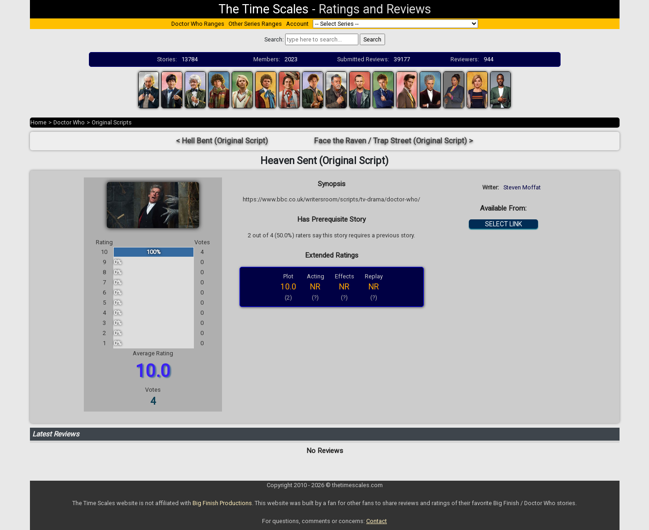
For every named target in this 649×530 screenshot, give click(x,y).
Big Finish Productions (222, 503)
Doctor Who (69, 122)
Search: (274, 39)
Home (38, 122)
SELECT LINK (503, 224)
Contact (376, 521)
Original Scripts (112, 122)
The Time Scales (263, 9)
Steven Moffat (522, 187)
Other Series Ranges (255, 23)
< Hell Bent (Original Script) (222, 140)
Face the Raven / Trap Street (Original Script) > (393, 140)
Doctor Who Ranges (197, 23)
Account (297, 23)
